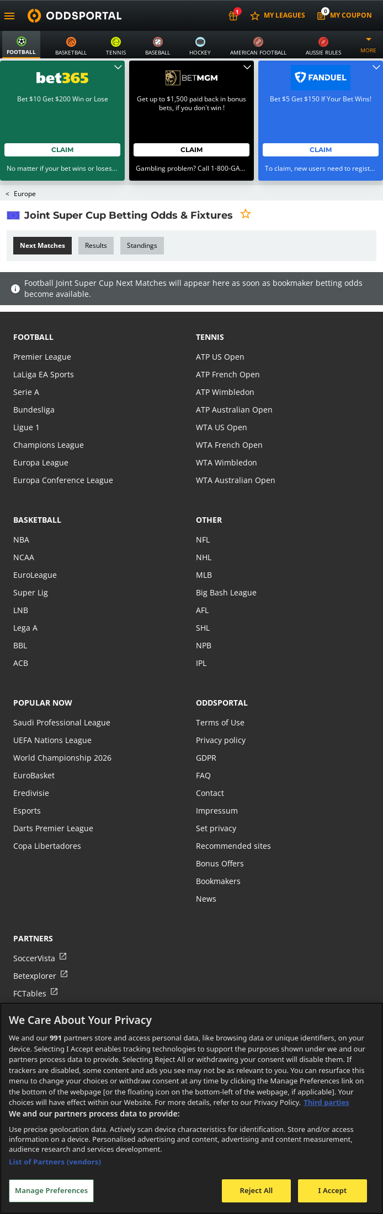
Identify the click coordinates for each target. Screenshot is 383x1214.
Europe (25, 167)
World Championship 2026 (62, 731)
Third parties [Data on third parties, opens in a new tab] (326, 1102)
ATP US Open (220, 330)
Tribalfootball (38, 984)
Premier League (42, 330)
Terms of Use (220, 696)
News (206, 872)
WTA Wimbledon (226, 436)
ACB (20, 636)
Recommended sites (233, 819)
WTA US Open (221, 400)
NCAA (23, 530)
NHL (203, 530)
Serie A (26, 365)
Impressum (217, 784)
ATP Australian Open (234, 383)
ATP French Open (228, 348)
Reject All (256, 1190)
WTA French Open (229, 418)
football (33, 310)
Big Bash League (226, 566)
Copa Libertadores (47, 819)
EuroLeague (35, 548)
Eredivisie (31, 766)
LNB (20, 583)
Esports (27, 784)
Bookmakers (218, 854)
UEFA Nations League (52, 713)
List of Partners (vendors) (55, 1162)
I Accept (332, 1190)
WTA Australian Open (235, 453)
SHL (203, 601)
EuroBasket (34, 749)
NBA (21, 513)
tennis (210, 310)
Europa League (40, 436)
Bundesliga (34, 383)
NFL (203, 513)
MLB (204, 548)
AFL (202, 583)
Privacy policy (221, 713)
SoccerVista (34, 931)
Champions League (48, 418)
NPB (203, 619)
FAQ (203, 749)
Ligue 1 (26, 400)
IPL (201, 636)
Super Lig (30, 566)
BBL (20, 619)
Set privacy (216, 801)
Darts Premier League (53, 801)
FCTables (29, 967)
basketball (37, 493)
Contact (210, 766)
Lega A (25, 601)
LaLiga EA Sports (43, 348)
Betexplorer (34, 949)
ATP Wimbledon (225, 365)
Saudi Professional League (61, 696)
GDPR (206, 731)
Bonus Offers (220, 837)
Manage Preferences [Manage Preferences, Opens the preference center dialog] (51, 1190)
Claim (62, 123)
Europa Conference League (63, 453)
